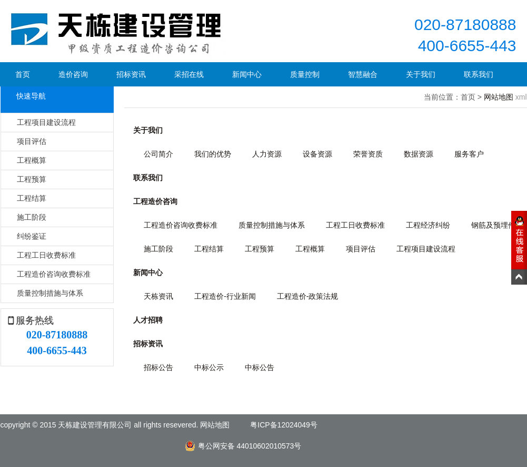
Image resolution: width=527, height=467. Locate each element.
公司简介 (158, 154)
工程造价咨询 (155, 201)
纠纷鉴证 (31, 236)
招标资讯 (131, 74)
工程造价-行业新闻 (225, 296)
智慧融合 (362, 74)
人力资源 (267, 154)
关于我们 (420, 74)
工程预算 (31, 179)
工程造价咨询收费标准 (54, 274)
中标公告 (259, 367)
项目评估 (31, 141)
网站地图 (498, 97)
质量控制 (305, 74)
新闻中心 (247, 74)
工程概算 (31, 160)
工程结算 (31, 198)
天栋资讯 (158, 296)
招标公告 (158, 367)
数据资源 (418, 154)
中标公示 (209, 367)
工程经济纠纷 (428, 225)
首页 (22, 74)
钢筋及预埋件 (493, 225)
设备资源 (317, 154)
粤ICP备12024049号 (283, 425)
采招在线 (189, 74)
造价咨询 (73, 74)
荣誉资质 (368, 154)
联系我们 (478, 74)
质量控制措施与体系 (50, 293)
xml (521, 97)
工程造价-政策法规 (308, 296)
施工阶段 (31, 217)
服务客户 (469, 154)
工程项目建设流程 (46, 122)
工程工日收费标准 (46, 255)
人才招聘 (148, 320)
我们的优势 (212, 154)
